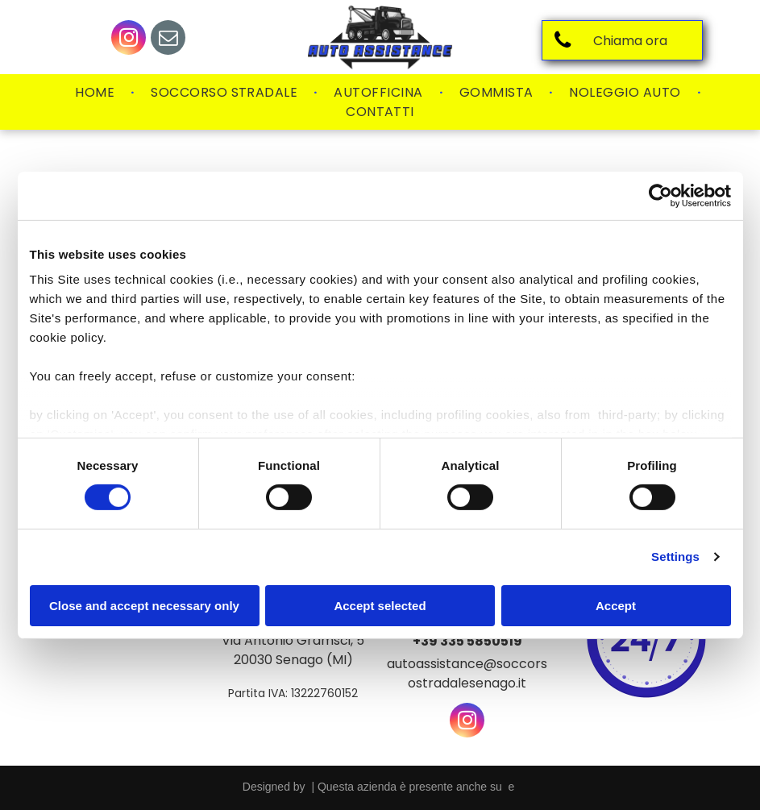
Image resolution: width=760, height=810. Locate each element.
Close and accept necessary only (144, 606)
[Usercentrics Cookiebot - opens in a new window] (660, 195)
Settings (675, 556)
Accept (616, 606)
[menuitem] (97, 92)
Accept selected (380, 606)
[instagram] (128, 39)
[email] (168, 39)
